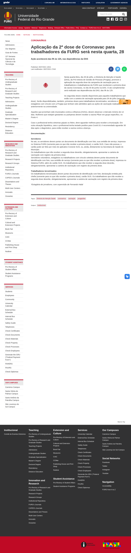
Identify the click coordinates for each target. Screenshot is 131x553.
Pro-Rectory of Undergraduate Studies (11, 82)
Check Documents (12, 335)
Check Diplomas (11, 372)
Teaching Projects (12, 98)
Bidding (50, 28)
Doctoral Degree (11, 123)
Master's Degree (11, 119)
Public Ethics (70, 28)
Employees (9, 295)
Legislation (100, 3)
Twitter (104, 466)
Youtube (105, 473)
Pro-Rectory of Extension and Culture (11, 216)
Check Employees (12, 351)
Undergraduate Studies (11, 107)
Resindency (10, 127)
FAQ (77, 28)
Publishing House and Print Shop (12, 246)
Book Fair (9, 229)
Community (9, 299)
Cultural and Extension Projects (12, 223)
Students (8, 291)
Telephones (43, 28)
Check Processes (12, 347)
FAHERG (9, 364)
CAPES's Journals (12, 178)
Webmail (34, 28)
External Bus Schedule (10, 311)
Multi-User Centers (12, 188)
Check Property (11, 343)
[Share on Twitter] (117, 69)
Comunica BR (49, 3)
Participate (85, 3)
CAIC (7, 237)
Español (123, 8)
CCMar (8, 241)
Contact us (84, 28)
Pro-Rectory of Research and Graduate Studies (12, 91)
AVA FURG (106, 28)
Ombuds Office (59, 28)
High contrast (88, 8)
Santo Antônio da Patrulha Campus (12, 399)
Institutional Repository (9, 168)
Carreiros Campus (12, 387)
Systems (27, 28)
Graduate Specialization (10, 113)
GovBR (6, 2)
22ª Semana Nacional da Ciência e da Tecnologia (10, 60)
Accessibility (106, 486)
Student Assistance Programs (12, 274)
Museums (9, 233)
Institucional (41, 205)
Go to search (31, 8)
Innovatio (9, 192)
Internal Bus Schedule (10, 317)
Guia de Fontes (11, 53)
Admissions (10, 45)
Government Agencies (119, 3)
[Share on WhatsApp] (124, 69)
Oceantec (9, 196)
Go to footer (42, 8)
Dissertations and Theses (12, 183)
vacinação (71, 198)
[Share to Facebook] (111, 69)
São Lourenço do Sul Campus (12, 405)
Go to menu (20, 8)
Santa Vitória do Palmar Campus (11, 392)
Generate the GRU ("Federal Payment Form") (12, 357)
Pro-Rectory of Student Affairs (11, 268)
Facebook (106, 462)
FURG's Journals (12, 174)
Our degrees (10, 49)
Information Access (10, 28)
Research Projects (12, 159)
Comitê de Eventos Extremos (15, 434)
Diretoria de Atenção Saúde (46, 198)
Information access (68, 3)
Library (20, 28)
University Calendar (9, 304)
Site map (100, 8)
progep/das (81, 198)
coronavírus (62, 198)
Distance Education (9, 131)
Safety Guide (10, 323)
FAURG (8, 368)
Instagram (106, 470)
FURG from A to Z (95, 28)
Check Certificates (12, 331)
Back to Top (121, 422)
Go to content (9, 8)
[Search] (123, 14)
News (7, 41)
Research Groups (12, 163)
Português (113, 8)
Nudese (8, 251)
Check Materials (11, 339)
